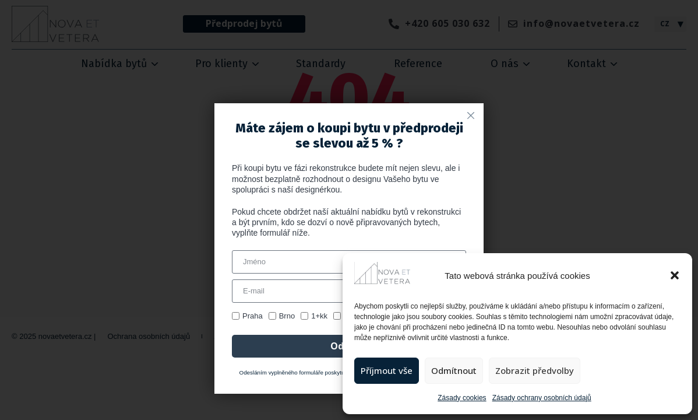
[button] (675, 275)
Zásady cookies (462, 398)
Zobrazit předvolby (534, 370)
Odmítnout (454, 370)
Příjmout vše (387, 370)
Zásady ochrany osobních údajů (541, 398)
